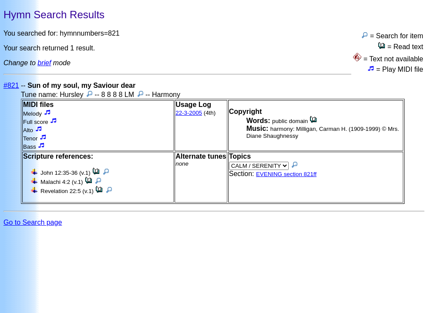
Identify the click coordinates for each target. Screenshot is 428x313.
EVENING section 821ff (286, 174)
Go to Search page (32, 222)
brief (44, 63)
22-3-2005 (188, 113)
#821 (11, 85)
